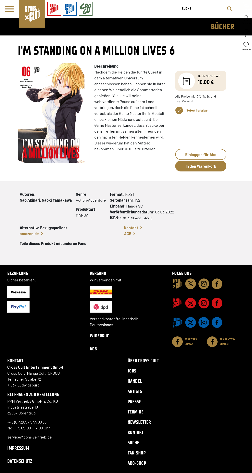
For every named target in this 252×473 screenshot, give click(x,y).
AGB (127, 233)
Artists (135, 391)
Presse (134, 401)
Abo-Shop (137, 463)
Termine (136, 412)
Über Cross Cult (143, 360)
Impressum (18, 448)
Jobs (132, 371)
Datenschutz (19, 461)
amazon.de (29, 233)
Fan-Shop (137, 453)
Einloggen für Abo (200, 154)
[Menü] (9, 9)
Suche (133, 442)
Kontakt (131, 227)
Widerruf (99, 336)
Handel (135, 381)
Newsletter (139, 422)
